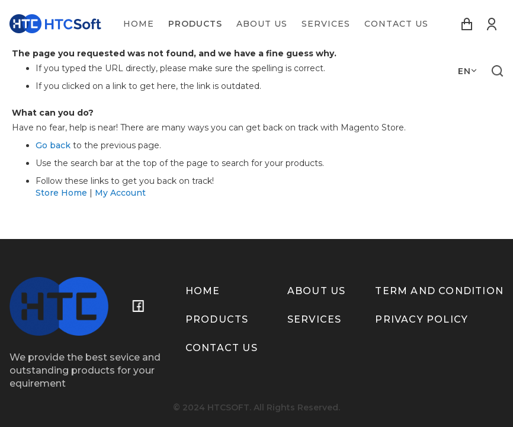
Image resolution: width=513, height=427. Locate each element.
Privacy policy (421, 319)
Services (314, 319)
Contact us (221, 347)
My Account (120, 192)
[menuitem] (138, 23)
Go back (53, 145)
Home (202, 291)
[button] (467, 71)
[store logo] (55, 23)
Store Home (61, 192)
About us (316, 291)
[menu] (275, 23)
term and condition (439, 291)
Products (217, 319)
